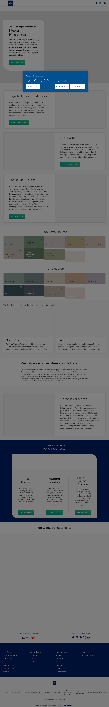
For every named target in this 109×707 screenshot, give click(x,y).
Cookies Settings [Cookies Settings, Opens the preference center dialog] (33, 86)
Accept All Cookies (62, 86)
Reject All (78, 86)
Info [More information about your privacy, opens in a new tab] (65, 81)
